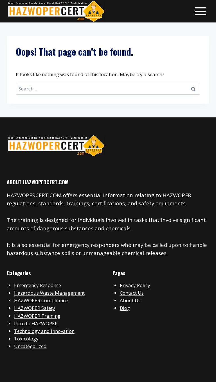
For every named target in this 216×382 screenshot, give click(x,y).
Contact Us (132, 293)
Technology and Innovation (44, 331)
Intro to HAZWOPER (36, 323)
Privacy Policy (135, 285)
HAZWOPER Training (37, 316)
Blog (125, 308)
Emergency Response (37, 285)
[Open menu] (200, 11)
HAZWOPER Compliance (41, 300)
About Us (130, 300)
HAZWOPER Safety (34, 308)
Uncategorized (30, 346)
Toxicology (26, 338)
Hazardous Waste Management (49, 293)
